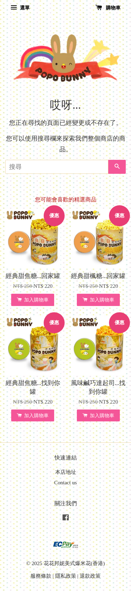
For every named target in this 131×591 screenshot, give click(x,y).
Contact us (65, 482)
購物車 (108, 8)
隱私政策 (65, 576)
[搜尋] (56, 167)
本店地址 (65, 472)
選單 (20, 8)
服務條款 (40, 576)
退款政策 (90, 576)
